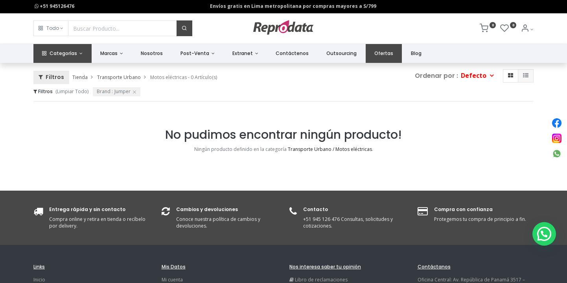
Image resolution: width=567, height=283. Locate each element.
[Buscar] (184, 28)
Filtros (51, 77)
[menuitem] (152, 53)
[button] (50, 28)
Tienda (80, 77)
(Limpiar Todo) (71, 91)
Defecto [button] (474, 75)
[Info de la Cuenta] (527, 29)
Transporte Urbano (119, 77)
